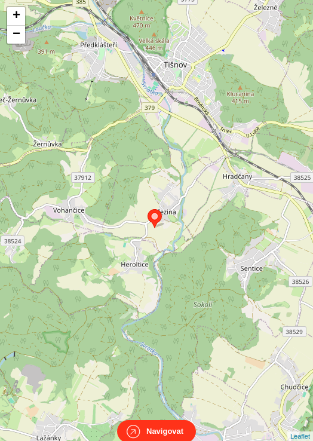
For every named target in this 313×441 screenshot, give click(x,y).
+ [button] (16, 16)
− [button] (16, 35)
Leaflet (300, 425)
